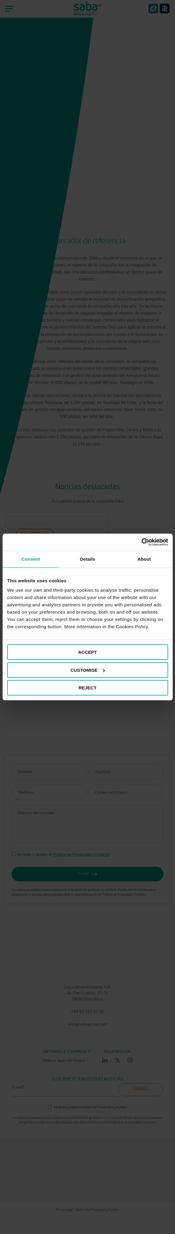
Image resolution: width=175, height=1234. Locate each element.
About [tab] (144, 559)
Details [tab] (87, 559)
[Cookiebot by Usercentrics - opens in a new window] (141, 542)
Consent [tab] (30, 559)
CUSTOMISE (88, 670)
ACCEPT (87, 652)
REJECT (87, 687)
